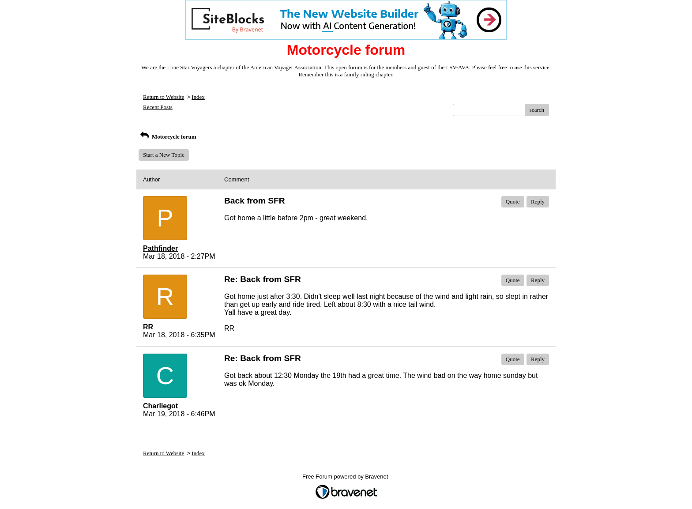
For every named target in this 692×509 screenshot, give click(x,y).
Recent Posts (158, 107)
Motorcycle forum (167, 136)
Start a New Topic (163, 154)
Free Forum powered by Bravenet (346, 476)
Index (198, 97)
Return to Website (163, 97)
